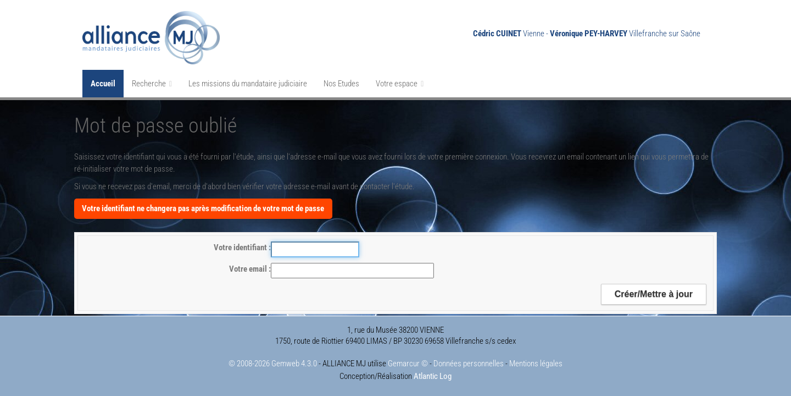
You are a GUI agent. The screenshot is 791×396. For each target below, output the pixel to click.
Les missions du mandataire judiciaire (247, 84)
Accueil (103, 84)
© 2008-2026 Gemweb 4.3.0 (273, 364)
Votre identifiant (241, 247)
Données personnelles (468, 364)
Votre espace (400, 84)
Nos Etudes (341, 84)
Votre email (249, 269)
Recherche (152, 84)
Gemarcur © (408, 364)
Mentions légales (535, 364)
